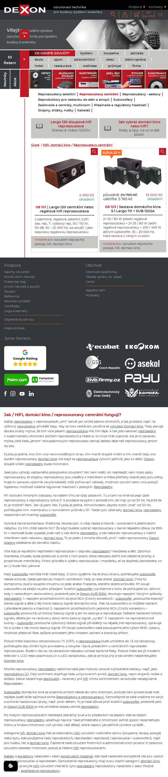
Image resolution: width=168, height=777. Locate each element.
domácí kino (132, 510)
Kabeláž (83, 110)
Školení (9, 292)
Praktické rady (15, 282)
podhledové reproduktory (40, 771)
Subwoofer (12, 692)
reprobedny (147, 431)
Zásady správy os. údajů (104, 277)
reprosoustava (77, 431)
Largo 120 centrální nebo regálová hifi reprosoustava (64, 209)
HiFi (77, 733)
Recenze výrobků (17, 301)
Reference (11, 296)
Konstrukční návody (19, 277)
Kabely (9, 756)
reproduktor (23, 422)
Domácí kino (133, 426)
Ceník (90, 282)
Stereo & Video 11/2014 (62, 126)
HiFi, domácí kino (57, 145)
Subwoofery (123, 100)
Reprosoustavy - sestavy (141, 94)
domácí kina (47, 459)
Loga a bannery (16, 311)
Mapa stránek (14, 328)
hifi (85, 679)
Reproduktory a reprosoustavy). (80, 697)
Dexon (149, 459)
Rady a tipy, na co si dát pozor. (130, 128)
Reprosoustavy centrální (98, 94)
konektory (25, 756)
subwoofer (48, 515)
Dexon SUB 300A (20, 707)
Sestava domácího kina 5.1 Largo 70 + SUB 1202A (133, 209)
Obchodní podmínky (101, 272)
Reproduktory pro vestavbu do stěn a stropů (73, 100)
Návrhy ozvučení (17, 272)
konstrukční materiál (77, 756)
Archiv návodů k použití (22, 287)
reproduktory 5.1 (16, 674)
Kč (148, 14)
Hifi (76, 748)
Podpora (135, 7)
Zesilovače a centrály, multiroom (64, 105)
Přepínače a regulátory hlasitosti (120, 105)
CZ (160, 15)
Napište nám (95, 290)
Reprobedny (103, 487)
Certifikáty (12, 306)
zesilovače (51, 679)
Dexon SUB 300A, (93, 594)
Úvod (35, 145)
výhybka (116, 426)
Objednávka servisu (19, 319)
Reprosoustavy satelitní (56, 94)
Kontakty (156, 7)
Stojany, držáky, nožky (55, 110)
